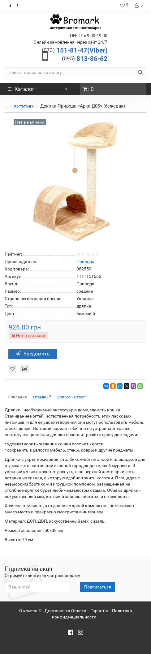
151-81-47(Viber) (74, 50)
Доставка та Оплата (65, 610)
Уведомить (33, 354)
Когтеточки (24, 106)
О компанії (30, 610)
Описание (17, 397)
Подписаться (97, 586)
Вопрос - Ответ (72, 396)
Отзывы (42, 396)
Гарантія (99, 610)
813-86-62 (84, 58)
